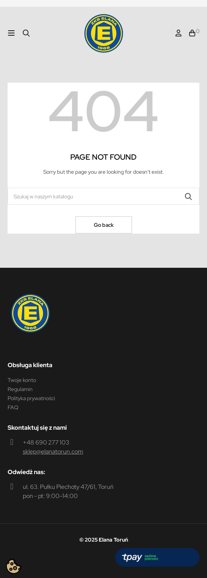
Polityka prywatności (31, 398)
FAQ (13, 407)
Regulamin (20, 389)
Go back (104, 224)
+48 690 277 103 (46, 442)
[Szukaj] (103, 196)
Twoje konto (22, 380)
